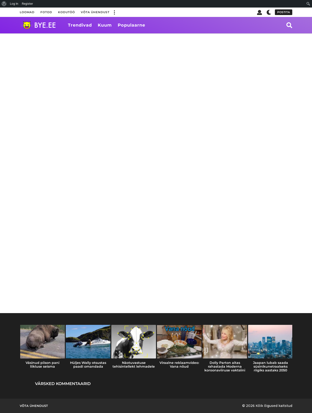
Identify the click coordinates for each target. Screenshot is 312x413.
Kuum (105, 25)
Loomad (27, 12)
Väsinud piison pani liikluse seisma (42, 365)
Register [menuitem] (27, 3)
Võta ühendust (95, 12)
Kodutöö (66, 12)
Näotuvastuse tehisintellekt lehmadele (134, 365)
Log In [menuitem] (14, 3)
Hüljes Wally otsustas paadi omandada (88, 365)
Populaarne (131, 25)
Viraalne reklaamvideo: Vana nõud (179, 365)
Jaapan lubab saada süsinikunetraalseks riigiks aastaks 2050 (270, 366)
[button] (114, 12)
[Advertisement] (156, 69)
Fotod (46, 12)
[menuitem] (4, 4)
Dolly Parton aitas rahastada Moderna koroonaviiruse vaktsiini (224, 366)
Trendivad (80, 25)
